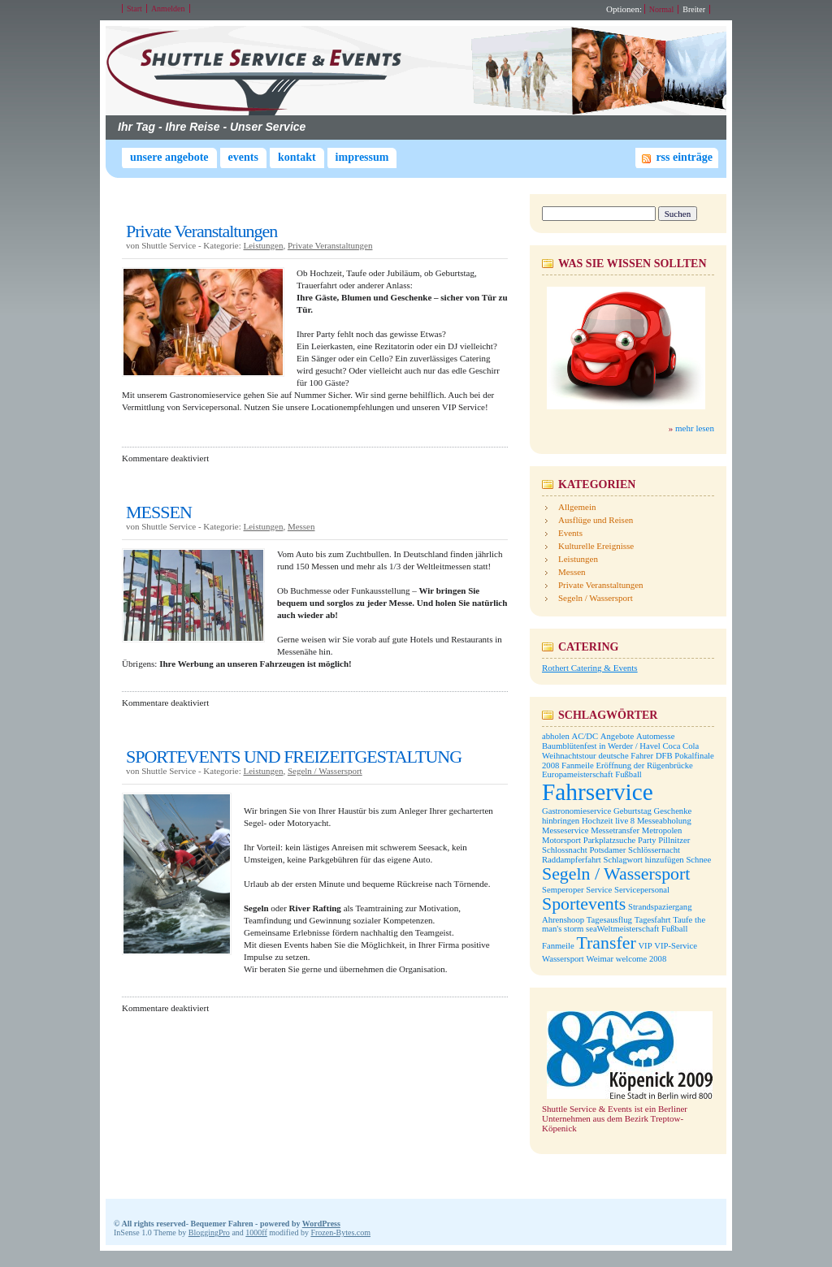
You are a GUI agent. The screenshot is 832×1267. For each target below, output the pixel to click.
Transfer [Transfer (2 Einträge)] (605, 943)
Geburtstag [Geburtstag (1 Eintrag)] (632, 810)
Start (134, 8)
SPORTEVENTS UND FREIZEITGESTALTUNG (294, 756)
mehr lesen (694, 428)
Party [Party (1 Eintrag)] (647, 840)
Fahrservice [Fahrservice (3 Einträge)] (597, 792)
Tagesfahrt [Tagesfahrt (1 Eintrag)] (653, 919)
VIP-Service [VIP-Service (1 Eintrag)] (675, 945)
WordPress (321, 1223)
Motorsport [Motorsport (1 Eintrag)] (561, 840)
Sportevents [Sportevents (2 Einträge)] (584, 904)
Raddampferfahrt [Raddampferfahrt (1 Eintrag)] (571, 859)
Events (243, 157)
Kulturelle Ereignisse (596, 546)
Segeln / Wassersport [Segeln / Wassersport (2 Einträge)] (616, 874)
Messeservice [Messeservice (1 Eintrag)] (565, 830)
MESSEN (159, 512)
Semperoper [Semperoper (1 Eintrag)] (563, 889)
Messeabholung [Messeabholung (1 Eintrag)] (664, 820)
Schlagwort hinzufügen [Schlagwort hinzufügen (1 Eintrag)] (644, 859)
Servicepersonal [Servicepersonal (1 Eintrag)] (642, 889)
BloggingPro (209, 1232)
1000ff (255, 1232)
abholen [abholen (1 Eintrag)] (556, 736)
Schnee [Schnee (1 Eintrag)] (698, 859)
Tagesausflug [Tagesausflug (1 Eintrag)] (609, 919)
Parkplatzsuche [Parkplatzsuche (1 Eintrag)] (609, 840)
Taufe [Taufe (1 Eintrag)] (682, 919)
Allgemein (577, 507)
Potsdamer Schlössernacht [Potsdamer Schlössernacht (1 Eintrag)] (634, 849)
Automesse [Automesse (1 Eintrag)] (655, 736)
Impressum (362, 157)
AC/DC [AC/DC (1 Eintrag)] (584, 736)
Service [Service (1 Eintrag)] (599, 889)
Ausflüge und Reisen (595, 520)
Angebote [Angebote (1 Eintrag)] (617, 736)
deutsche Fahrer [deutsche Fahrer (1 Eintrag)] (625, 755)
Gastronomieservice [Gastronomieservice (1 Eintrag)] (576, 810)
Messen (301, 526)
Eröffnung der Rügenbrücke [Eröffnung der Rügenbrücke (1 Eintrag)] (644, 765)
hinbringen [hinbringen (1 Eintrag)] (560, 820)
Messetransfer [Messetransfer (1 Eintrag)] (615, 830)
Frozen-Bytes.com (340, 1232)
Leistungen (264, 245)
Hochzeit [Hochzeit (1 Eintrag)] (597, 820)
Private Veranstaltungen (201, 231)
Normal (661, 9)
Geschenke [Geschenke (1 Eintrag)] (673, 810)
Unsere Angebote (169, 157)
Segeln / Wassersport (325, 771)
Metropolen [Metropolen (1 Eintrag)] (662, 830)
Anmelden (168, 8)
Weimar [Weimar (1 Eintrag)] (600, 958)
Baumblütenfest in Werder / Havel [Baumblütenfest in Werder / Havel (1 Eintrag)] (601, 746)
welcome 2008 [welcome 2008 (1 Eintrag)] (641, 958)
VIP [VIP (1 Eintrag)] (645, 945)
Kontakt (297, 157)
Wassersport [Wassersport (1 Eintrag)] (563, 958)
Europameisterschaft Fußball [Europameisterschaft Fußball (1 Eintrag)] (592, 774)
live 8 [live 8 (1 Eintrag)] (625, 820)
